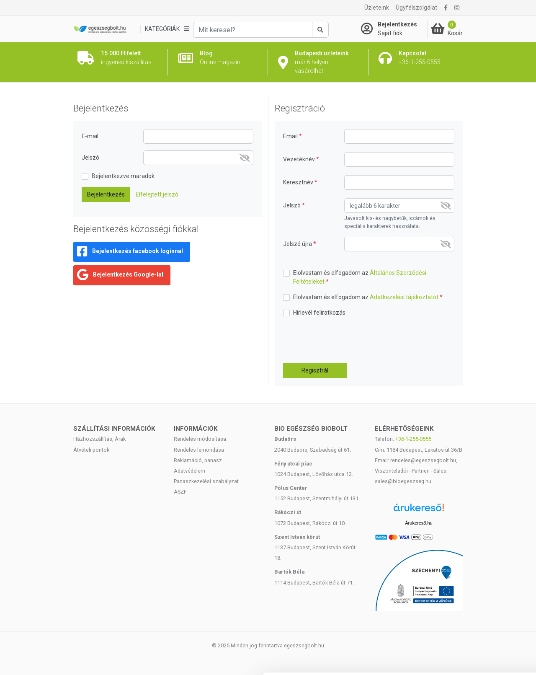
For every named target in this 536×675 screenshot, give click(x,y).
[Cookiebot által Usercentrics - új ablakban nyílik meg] (54, 658)
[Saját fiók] (394, 29)
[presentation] (346, 340)
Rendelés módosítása (200, 439)
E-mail (90, 136)
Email (291, 136)
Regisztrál (315, 370)
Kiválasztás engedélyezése (466, 592)
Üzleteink (376, 7)
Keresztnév (298, 182)
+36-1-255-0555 (413, 439)
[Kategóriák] (166, 29)
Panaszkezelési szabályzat (206, 481)
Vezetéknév (299, 159)
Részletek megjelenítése (476, 658)
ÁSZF (180, 492)
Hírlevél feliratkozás (319, 312)
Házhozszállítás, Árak (99, 439)
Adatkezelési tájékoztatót (404, 297)
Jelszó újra (298, 244)
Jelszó (90, 157)
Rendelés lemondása (199, 450)
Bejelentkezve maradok (123, 176)
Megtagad (466, 619)
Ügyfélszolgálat (416, 7)
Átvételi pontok (91, 450)
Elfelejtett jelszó (157, 194)
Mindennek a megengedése (466, 565)
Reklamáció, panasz (198, 460)
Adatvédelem (189, 471)
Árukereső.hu (418, 522)
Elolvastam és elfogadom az (359, 277)
